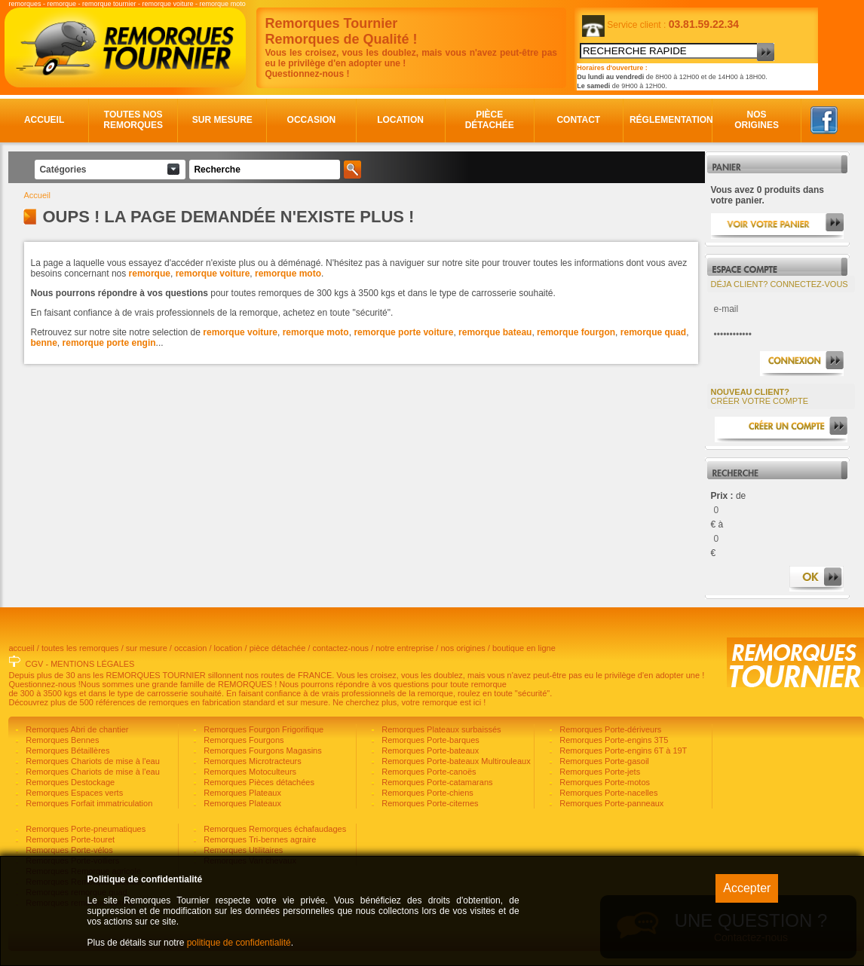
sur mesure (146, 648)
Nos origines (756, 119)
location (228, 648)
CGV (35, 663)
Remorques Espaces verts (73, 792)
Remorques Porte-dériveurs (609, 729)
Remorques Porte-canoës (427, 771)
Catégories (62, 169)
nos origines (462, 648)
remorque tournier (109, 4)
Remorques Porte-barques (429, 739)
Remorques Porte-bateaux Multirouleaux (455, 761)
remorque (61, 4)
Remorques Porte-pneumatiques (84, 828)
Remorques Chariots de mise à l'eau (91, 761)
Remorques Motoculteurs (248, 771)
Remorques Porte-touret (69, 839)
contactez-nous (340, 648)
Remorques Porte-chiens (426, 792)
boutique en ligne (524, 648)
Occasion (311, 120)
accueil (21, 648)
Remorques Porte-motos (603, 782)
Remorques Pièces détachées (257, 782)
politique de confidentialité (239, 942)
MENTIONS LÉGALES (92, 663)
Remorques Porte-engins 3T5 (612, 739)
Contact (578, 120)
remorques (24, 4)
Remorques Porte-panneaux (610, 803)
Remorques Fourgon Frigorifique (262, 729)
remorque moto (223, 4)
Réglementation (668, 120)
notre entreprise (404, 648)
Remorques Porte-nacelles (607, 792)
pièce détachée (278, 648)
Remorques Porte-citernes (428, 803)
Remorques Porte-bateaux (429, 750)
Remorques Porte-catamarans (435, 782)
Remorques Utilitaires (242, 849)
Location (400, 120)
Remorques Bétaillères (66, 750)
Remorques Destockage (69, 782)
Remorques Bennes (61, 739)
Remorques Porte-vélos (68, 849)
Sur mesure (222, 120)
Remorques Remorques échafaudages (273, 828)
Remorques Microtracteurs (251, 761)
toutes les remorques (80, 648)
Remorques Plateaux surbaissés (440, 729)
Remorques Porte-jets (598, 771)
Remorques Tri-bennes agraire (258, 839)
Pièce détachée (489, 119)
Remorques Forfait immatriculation (87, 803)
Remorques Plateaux (241, 792)
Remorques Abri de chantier (75, 729)
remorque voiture (168, 4)
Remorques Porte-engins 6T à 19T (622, 750)
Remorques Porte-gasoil (603, 761)
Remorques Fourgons (242, 739)
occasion (190, 648)
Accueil (44, 120)
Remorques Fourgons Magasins (261, 750)
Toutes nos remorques (133, 119)
